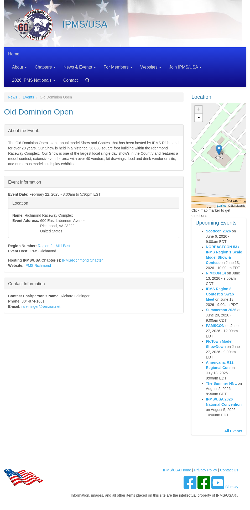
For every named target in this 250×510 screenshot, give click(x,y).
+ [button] (198, 110)
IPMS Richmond (37, 265)
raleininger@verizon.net (41, 306)
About (19, 67)
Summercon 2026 (221, 310)
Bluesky (231, 487)
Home (13, 54)
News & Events (80, 67)
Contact (70, 80)
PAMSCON (215, 326)
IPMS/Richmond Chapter (82, 260)
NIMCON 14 (216, 273)
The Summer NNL (221, 383)
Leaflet (221, 205)
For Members (118, 67)
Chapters (45, 67)
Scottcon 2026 (218, 231)
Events (28, 97)
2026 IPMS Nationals (33, 80)
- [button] (198, 118)
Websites (150, 67)
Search (85, 78)
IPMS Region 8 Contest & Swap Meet (220, 294)
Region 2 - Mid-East (54, 246)
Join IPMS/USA (185, 67)
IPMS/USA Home (177, 470)
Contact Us (229, 470)
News (12, 97)
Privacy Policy (205, 470)
